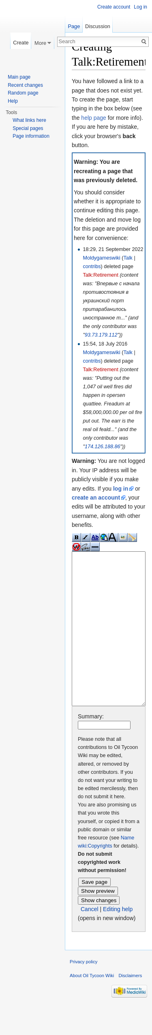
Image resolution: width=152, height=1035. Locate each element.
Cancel (89, 939)
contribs (92, 266)
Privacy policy (83, 992)
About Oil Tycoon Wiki (92, 1006)
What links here (29, 120)
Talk (127, 258)
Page (74, 26)
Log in (140, 7)
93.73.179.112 (101, 335)
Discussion (97, 26)
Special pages (28, 128)
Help (13, 101)
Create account (113, 7)
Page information (31, 136)
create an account (96, 497)
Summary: (91, 747)
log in (120, 488)
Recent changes (25, 85)
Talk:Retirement (100, 275)
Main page (19, 77)
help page (93, 118)
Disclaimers (130, 1006)
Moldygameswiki (101, 258)
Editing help (118, 939)
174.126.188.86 (102, 446)
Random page (23, 93)
